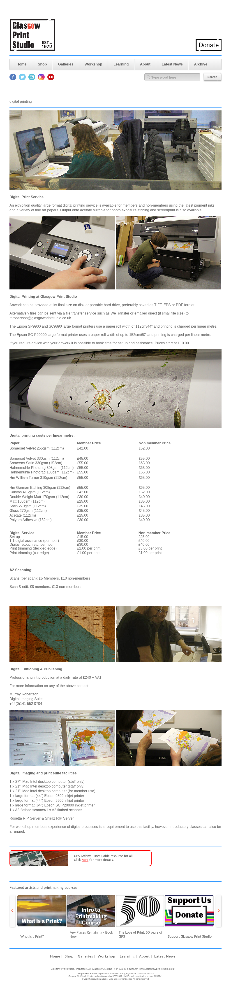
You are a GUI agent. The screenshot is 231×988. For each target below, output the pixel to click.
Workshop (93, 64)
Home (21, 64)
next (218, 911)
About (145, 64)
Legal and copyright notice (120, 979)
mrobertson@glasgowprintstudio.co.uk (40, 318)
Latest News (172, 64)
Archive (200, 64)
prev (12, 911)
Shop (42, 64)
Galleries (65, 64)
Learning (121, 64)
